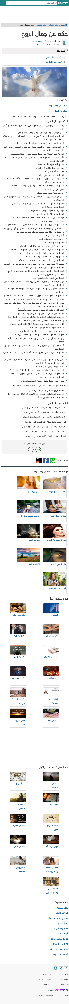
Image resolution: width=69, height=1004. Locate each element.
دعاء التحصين (62, 908)
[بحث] (55, 3)
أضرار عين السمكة (60, 944)
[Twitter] (61, 968)
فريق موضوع (46, 984)
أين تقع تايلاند (62, 913)
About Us (64, 984)
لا (31, 449)
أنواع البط (64, 934)
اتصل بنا (65, 974)
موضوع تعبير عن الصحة (58, 918)
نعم (38, 449)
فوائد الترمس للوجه (59, 939)
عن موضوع (47, 974)
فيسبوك (46, 460)
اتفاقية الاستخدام (61, 979)
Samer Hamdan (38, 41)
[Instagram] (55, 968)
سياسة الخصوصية (44, 979)
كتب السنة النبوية (60, 954)
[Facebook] (66, 968)
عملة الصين (63, 923)
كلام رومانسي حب (60, 928)
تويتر (39, 460)
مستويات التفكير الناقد (58, 949)
